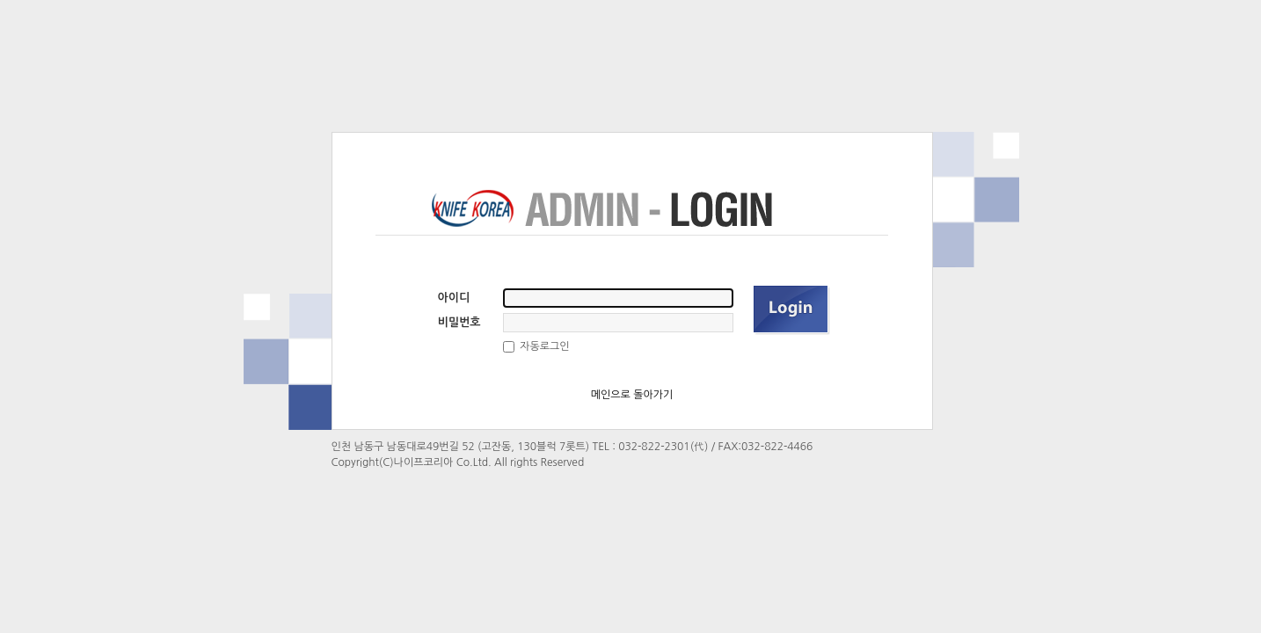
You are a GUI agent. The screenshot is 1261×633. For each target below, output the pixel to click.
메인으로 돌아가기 (632, 394)
